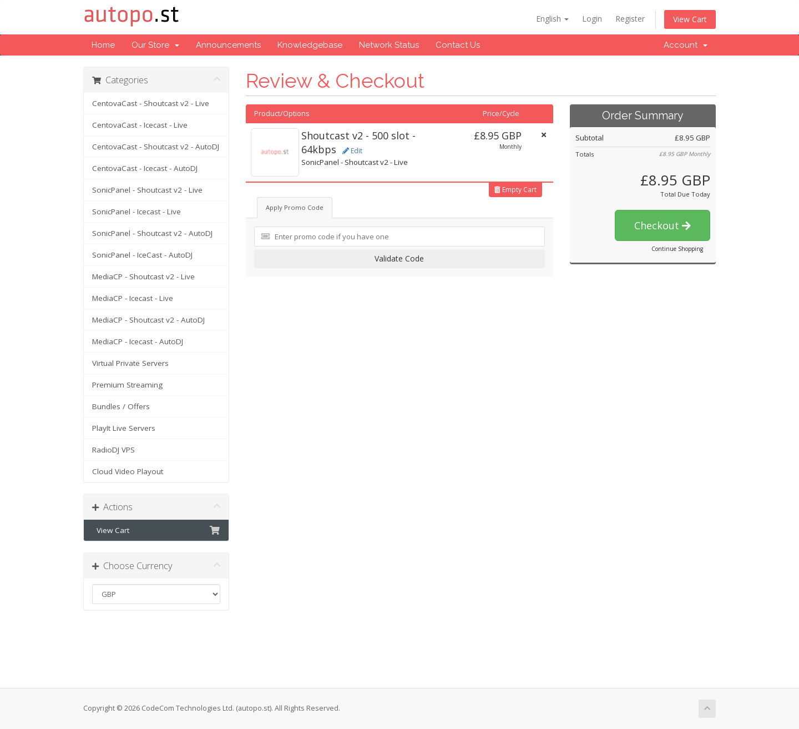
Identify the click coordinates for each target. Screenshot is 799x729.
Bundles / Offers (121, 406)
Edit (352, 150)
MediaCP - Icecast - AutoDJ (137, 341)
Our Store (155, 45)
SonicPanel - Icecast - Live (136, 212)
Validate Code (399, 258)
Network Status (389, 45)
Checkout (662, 225)
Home (103, 45)
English (552, 18)
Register (630, 18)
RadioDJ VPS (113, 450)
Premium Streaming (127, 385)
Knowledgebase (309, 45)
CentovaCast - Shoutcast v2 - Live (150, 103)
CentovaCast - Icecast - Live (140, 125)
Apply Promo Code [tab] (294, 207)
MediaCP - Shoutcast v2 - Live (143, 276)
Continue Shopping (677, 249)
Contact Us (458, 45)
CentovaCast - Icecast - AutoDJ (145, 168)
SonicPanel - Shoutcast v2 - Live (147, 190)
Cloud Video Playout (127, 471)
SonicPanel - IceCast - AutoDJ (142, 255)
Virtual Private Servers (130, 363)
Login (592, 18)
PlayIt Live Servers (123, 428)
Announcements (228, 45)
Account (685, 45)
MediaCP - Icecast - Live (132, 298)
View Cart (690, 19)
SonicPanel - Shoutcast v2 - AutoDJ (152, 233)
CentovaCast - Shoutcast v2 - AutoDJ (155, 147)
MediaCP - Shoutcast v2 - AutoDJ (148, 320)
